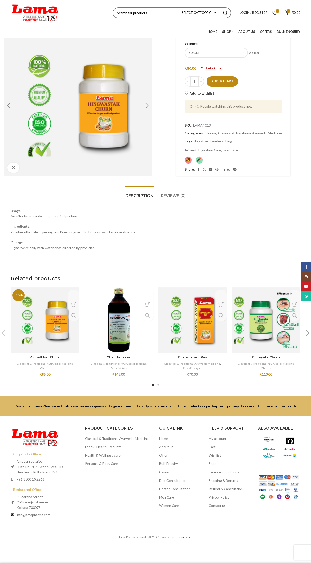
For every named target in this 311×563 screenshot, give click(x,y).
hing (228, 138)
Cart (212, 444)
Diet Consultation (172, 478)
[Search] (172, 12)
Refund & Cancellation (226, 486)
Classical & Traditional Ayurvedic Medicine (250, 130)
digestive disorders (208, 138)
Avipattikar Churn (45, 354)
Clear (257, 53)
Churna (210, 130)
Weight (191, 44)
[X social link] (204, 167)
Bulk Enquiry (168, 461)
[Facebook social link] (198, 167)
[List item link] (44, 476)
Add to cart (222, 78)
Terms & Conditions (224, 469)
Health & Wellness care (103, 452)
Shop (212, 461)
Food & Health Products (103, 444)
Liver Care (230, 147)
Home (163, 435)
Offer (163, 452)
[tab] (139, 190)
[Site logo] (35, 12)
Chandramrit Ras (192, 354)
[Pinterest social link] (217, 167)
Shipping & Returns (223, 478)
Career (164, 469)
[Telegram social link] (235, 167)
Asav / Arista (119, 365)
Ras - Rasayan (192, 365)
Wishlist (215, 452)
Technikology (183, 534)
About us (166, 444)
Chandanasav (118, 354)
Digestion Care (209, 147)
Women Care (169, 503)
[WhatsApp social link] (229, 167)
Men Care (166, 494)
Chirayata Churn (265, 354)
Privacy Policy (219, 494)
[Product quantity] (194, 79)
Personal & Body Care (101, 461)
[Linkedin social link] (223, 167)
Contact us (217, 503)
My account (217, 435)
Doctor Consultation (174, 486)
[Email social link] (210, 167)
